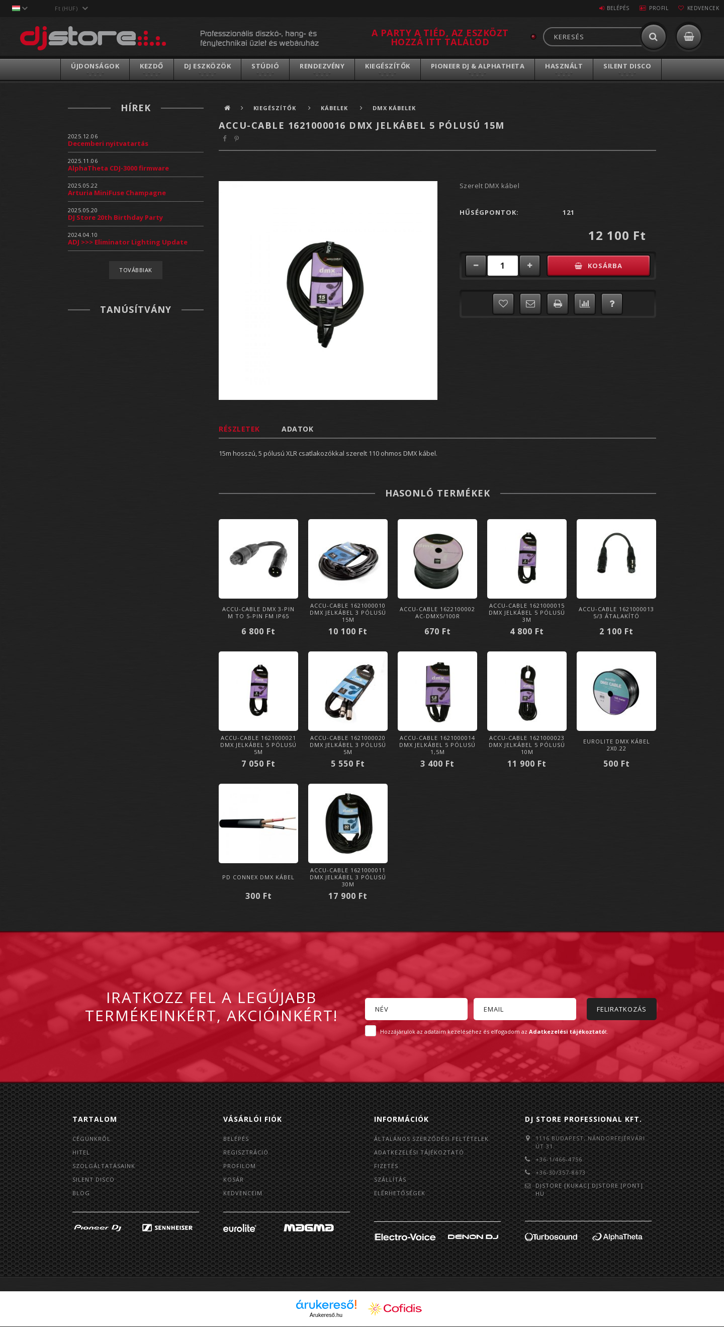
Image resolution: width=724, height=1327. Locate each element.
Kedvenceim (242, 1193)
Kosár (233, 1179)
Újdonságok (95, 65)
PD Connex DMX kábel (258, 877)
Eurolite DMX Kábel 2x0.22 (616, 744)
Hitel (81, 1152)
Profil (651, 8)
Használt (564, 65)
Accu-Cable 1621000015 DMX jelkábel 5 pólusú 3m (527, 612)
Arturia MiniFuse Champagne (117, 192)
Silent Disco (627, 65)
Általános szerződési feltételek (431, 1138)
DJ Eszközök (207, 65)
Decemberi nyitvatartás (108, 143)
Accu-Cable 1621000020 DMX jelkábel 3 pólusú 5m (348, 745)
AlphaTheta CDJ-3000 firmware (118, 168)
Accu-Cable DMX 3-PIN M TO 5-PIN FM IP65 (258, 612)
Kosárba (605, 265)
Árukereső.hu (326, 1315)
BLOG (81, 1193)
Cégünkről (91, 1138)
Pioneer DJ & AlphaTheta (478, 65)
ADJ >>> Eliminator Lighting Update (128, 241)
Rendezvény (322, 65)
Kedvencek (701, 8)
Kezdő (151, 65)
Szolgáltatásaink (103, 1166)
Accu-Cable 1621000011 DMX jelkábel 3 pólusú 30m (348, 877)
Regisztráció (245, 1152)
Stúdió (265, 65)
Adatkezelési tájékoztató (419, 1152)
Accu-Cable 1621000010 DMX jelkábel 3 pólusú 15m (348, 612)
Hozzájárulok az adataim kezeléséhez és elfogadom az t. (494, 1031)
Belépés (605, 8)
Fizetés (386, 1166)
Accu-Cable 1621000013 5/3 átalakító (616, 612)
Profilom (239, 1166)
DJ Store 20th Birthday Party (115, 217)
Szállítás (390, 1179)
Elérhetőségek (399, 1193)
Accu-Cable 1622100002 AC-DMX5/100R (437, 612)
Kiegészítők (387, 65)
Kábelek (335, 108)
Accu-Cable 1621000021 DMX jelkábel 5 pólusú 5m (258, 745)
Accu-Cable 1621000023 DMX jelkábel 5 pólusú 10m (527, 745)
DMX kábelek (395, 108)
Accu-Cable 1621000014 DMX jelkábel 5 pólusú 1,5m (437, 745)
